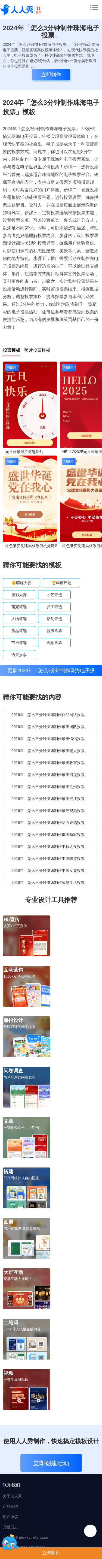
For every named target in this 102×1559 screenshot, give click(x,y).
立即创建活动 (51, 1463)
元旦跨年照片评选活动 (24, 452)
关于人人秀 (12, 1496)
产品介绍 (10, 1506)
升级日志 (10, 1527)
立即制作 (51, 1553)
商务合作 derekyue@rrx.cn (25, 1537)
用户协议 (10, 1517)
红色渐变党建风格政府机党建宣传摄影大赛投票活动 (31, 546)
